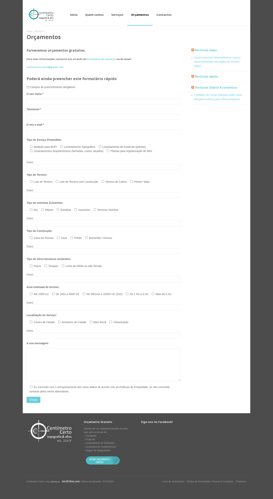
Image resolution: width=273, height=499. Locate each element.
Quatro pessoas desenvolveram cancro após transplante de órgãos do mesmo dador (217, 62)
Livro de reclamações (173, 481)
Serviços (117, 15)
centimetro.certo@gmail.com (45, 67)
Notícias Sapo (206, 50)
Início (74, 15)
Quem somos (94, 15)
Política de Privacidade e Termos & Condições (210, 481)
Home (30, 31)
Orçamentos (140, 15)
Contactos (164, 15)
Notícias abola (206, 76)
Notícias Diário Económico (216, 87)
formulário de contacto (101, 59)
